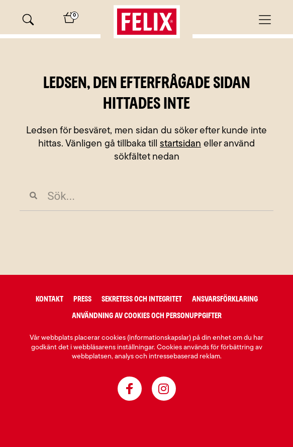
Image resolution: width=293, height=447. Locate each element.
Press (82, 299)
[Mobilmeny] (265, 20)
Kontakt (49, 299)
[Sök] (28, 20)
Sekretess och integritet (142, 299)
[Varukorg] (69, 21)
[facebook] (130, 389)
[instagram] (164, 389)
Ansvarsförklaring (225, 299)
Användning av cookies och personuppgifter (147, 316)
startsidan (180, 144)
